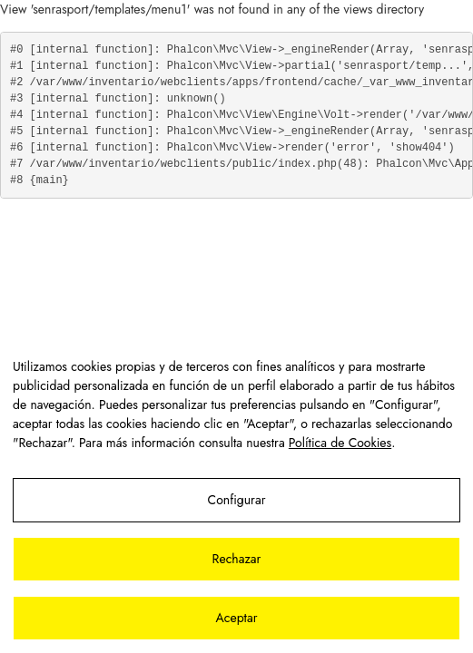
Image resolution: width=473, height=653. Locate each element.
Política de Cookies (340, 443)
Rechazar (236, 559)
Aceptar (236, 618)
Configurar (237, 500)
